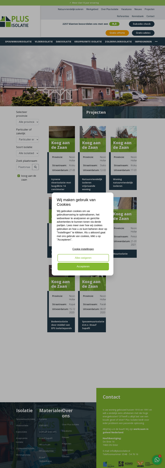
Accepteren (83, 266)
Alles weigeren (83, 257)
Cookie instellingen (83, 249)
